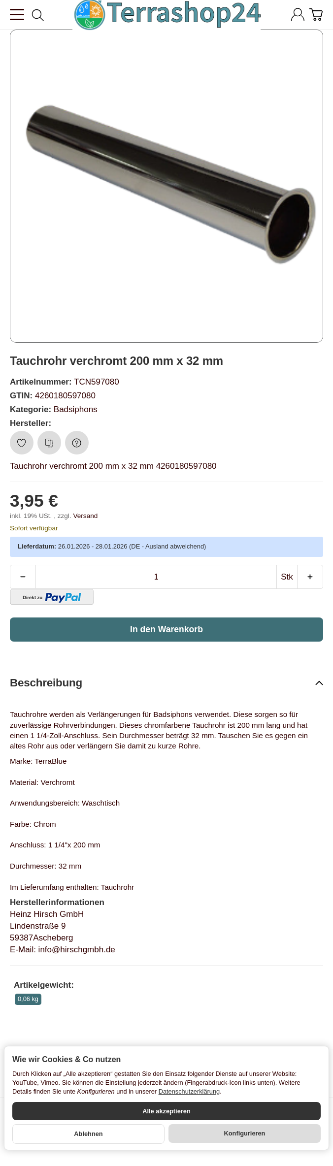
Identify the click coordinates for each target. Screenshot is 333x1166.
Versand (85, 515)
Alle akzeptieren (166, 1111)
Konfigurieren (245, 1133)
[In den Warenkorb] (166, 629)
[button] (166, 683)
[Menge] (156, 577)
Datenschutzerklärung (189, 1091)
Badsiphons (76, 409)
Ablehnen (88, 1133)
